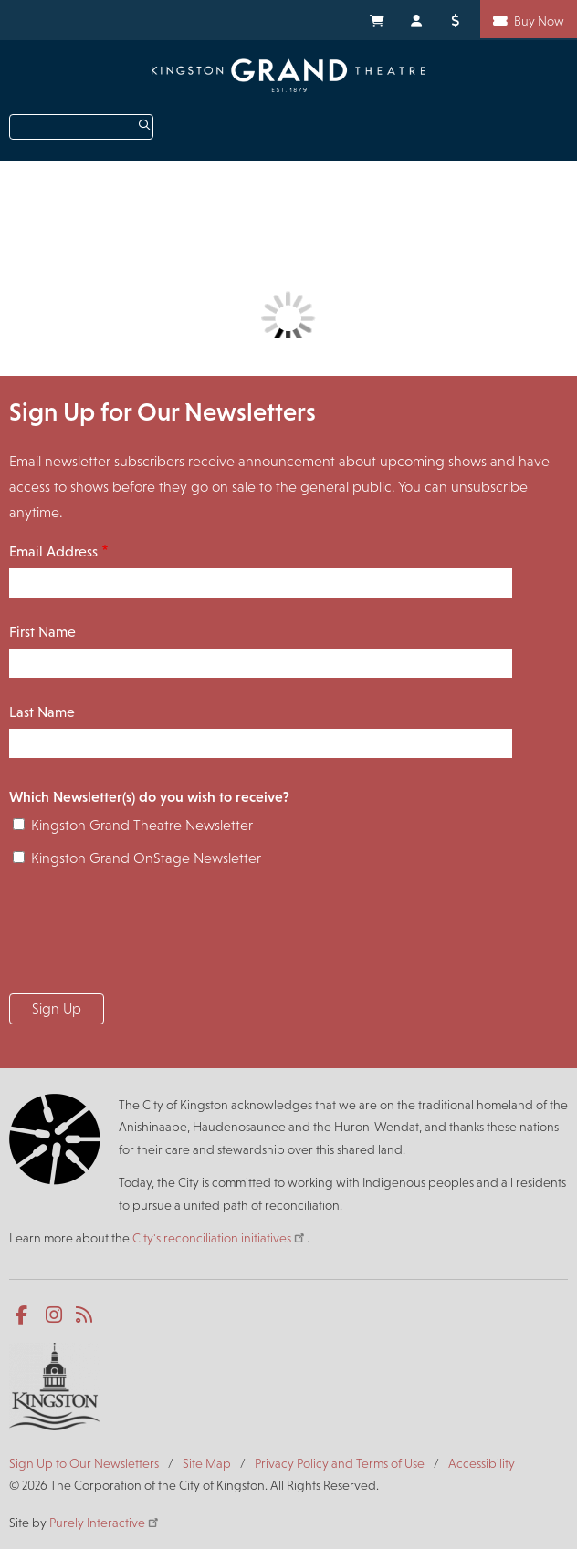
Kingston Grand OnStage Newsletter (146, 858)
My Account (417, 19)
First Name (42, 631)
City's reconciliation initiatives (219, 1238)
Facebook (25, 1315)
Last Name (42, 712)
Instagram (55, 1315)
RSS (85, 1315)
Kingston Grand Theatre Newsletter (142, 825)
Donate (458, 19)
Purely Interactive (105, 1522)
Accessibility (481, 1463)
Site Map (207, 1463)
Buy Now (539, 21)
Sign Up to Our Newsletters (84, 1463)
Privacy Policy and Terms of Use (340, 1463)
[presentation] (148, 936)
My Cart (376, 19)
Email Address (53, 551)
